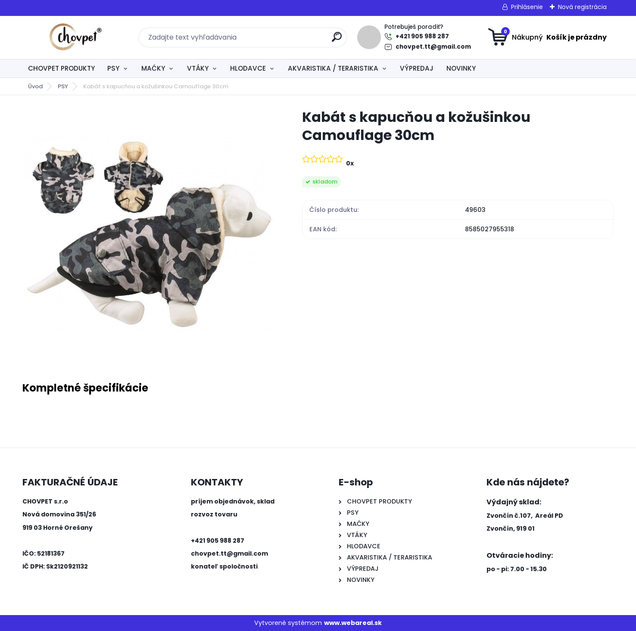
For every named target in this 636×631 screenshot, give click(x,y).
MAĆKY (153, 68)
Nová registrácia (582, 7)
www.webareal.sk (353, 623)
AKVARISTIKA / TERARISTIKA (333, 68)
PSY (113, 68)
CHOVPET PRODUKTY (61, 68)
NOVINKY (461, 68)
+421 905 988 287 (422, 36)
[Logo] (75, 37)
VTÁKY (198, 68)
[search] (337, 40)
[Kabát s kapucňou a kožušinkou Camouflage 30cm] (148, 234)
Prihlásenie (527, 7)
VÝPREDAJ (416, 68)
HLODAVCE (248, 68)
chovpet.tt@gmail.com (433, 47)
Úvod (35, 86)
